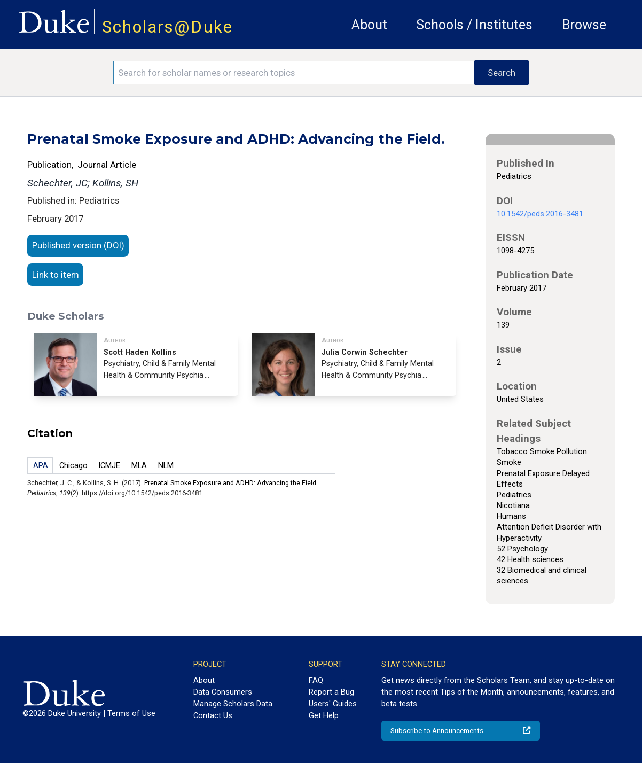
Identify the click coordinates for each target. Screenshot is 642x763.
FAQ (316, 680)
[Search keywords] (293, 72)
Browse (584, 25)
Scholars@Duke (167, 27)
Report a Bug (331, 692)
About (369, 25)
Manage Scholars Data (232, 703)
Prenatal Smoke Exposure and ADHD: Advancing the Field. (231, 483)
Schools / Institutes (474, 25)
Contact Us (212, 715)
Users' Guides (333, 703)
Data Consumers (222, 692)
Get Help (324, 715)
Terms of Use (131, 713)
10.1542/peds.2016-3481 (540, 214)
